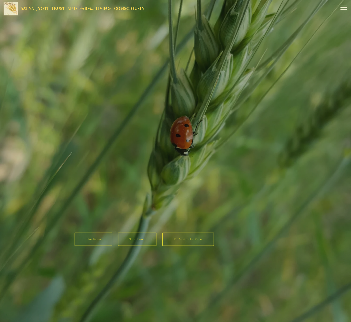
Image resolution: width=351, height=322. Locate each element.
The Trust (137, 241)
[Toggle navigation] (343, 7)
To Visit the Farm (188, 241)
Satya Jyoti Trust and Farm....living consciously (83, 8)
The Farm (93, 241)
